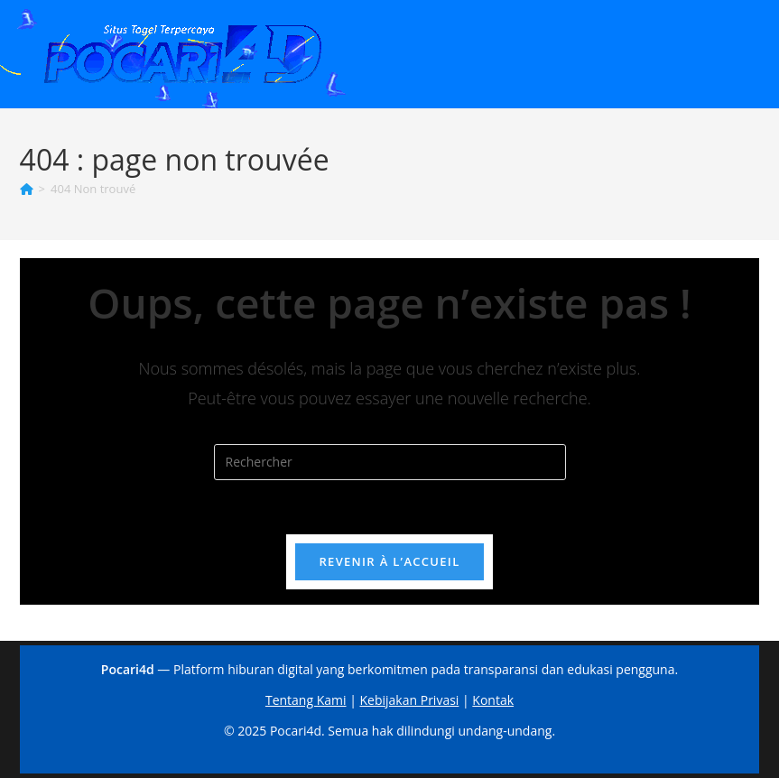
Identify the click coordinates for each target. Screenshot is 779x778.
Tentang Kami (306, 700)
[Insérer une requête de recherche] (390, 462)
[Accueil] (26, 189)
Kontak (493, 700)
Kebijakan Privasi (409, 700)
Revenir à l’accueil (389, 561)
